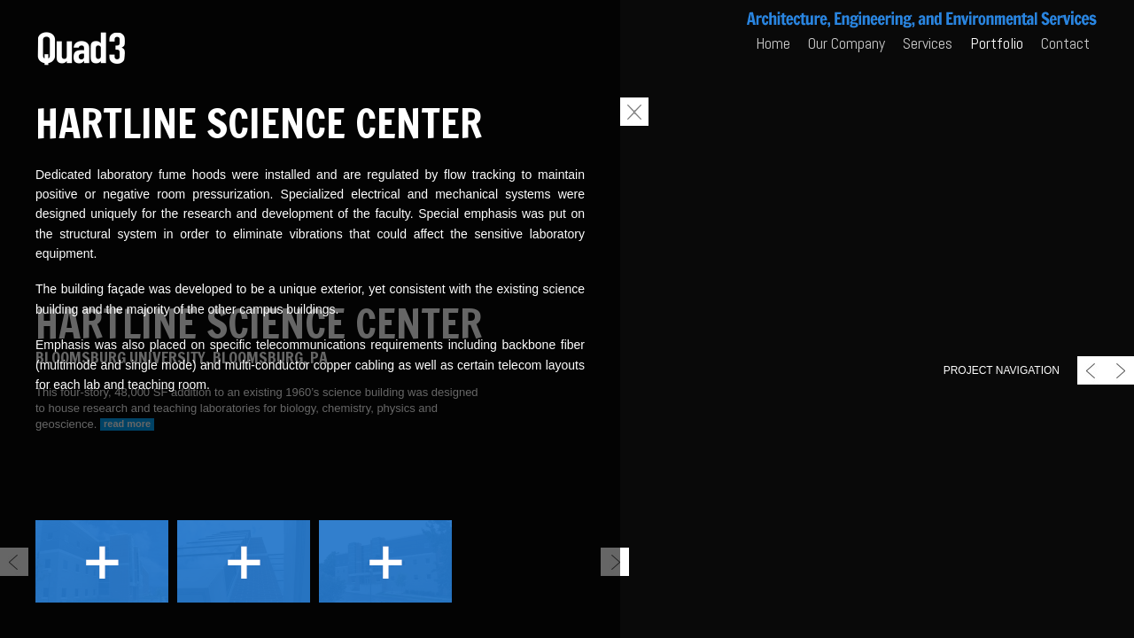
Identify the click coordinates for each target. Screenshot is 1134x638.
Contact (1065, 43)
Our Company (846, 43)
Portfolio (996, 43)
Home (773, 43)
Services (927, 43)
